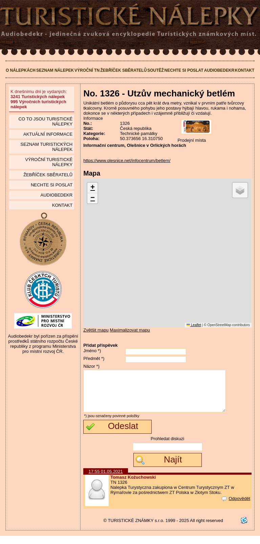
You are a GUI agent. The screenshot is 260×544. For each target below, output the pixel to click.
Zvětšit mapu (95, 330)
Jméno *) (92, 350)
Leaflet (194, 325)
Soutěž (155, 70)
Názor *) (91, 366)
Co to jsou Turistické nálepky (46, 121)
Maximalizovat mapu (130, 330)
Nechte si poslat (184, 70)
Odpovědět (236, 506)
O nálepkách (21, 70)
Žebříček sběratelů (123, 70)
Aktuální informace (47, 134)
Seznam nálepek (55, 70)
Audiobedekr (219, 70)
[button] (92, 188)
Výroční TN (87, 70)
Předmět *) (93, 358)
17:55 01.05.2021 (106, 479)
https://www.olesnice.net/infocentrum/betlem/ (126, 160)
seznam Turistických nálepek (47, 147)
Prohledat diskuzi (167, 446)
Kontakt (245, 70)
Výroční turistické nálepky (48, 162)
